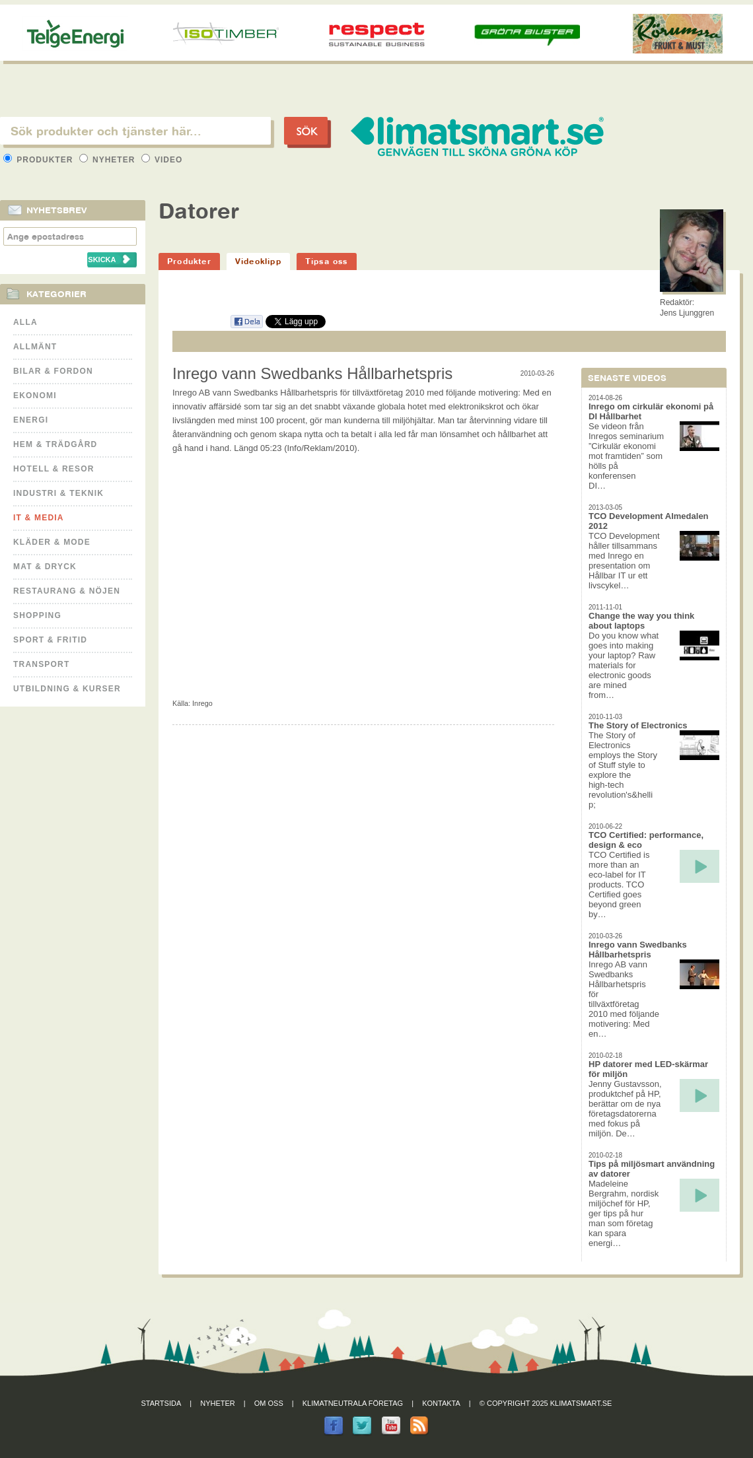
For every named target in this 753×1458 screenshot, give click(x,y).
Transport (41, 664)
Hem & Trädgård (55, 444)
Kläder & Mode (51, 542)
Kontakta (441, 1403)
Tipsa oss (326, 261)
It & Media (38, 517)
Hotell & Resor (53, 468)
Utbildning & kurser (67, 688)
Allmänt (35, 346)
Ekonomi (35, 395)
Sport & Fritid (50, 639)
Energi (30, 420)
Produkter (39, 159)
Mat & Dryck (45, 566)
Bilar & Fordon (53, 371)
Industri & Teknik (58, 493)
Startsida (161, 1403)
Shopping (37, 615)
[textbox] (135, 131)
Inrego (202, 703)
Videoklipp (258, 261)
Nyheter (108, 159)
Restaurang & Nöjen (66, 591)
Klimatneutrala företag (353, 1403)
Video (162, 159)
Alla (25, 322)
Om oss (268, 1403)
